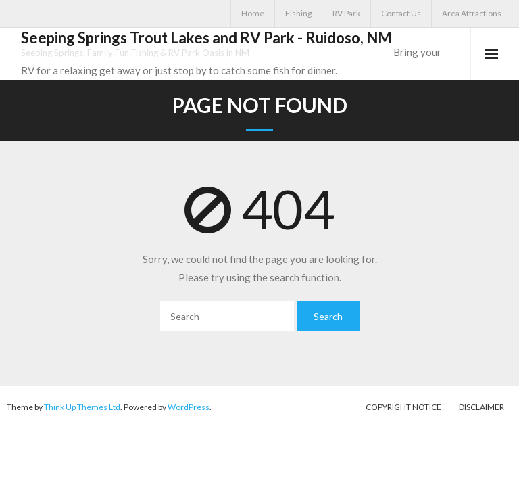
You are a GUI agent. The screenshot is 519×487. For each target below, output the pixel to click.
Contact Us (401, 13)
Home (252, 13)
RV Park (346, 13)
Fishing (298, 13)
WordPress (188, 407)
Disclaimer (481, 407)
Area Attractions (471, 13)
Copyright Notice (403, 407)
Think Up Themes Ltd (82, 407)
